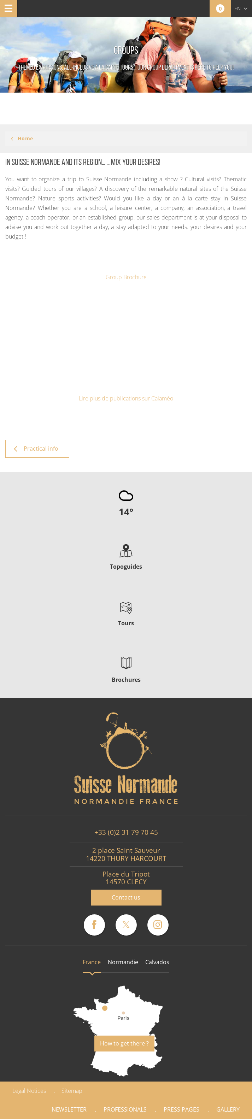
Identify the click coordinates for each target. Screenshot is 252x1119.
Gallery (228, 1109)
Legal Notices (29, 1091)
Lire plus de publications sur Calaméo (126, 398)
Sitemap (71, 1091)
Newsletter (69, 1109)
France (92, 962)
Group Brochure (126, 277)
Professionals (125, 1109)
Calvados (157, 962)
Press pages (181, 1109)
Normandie (123, 962)
